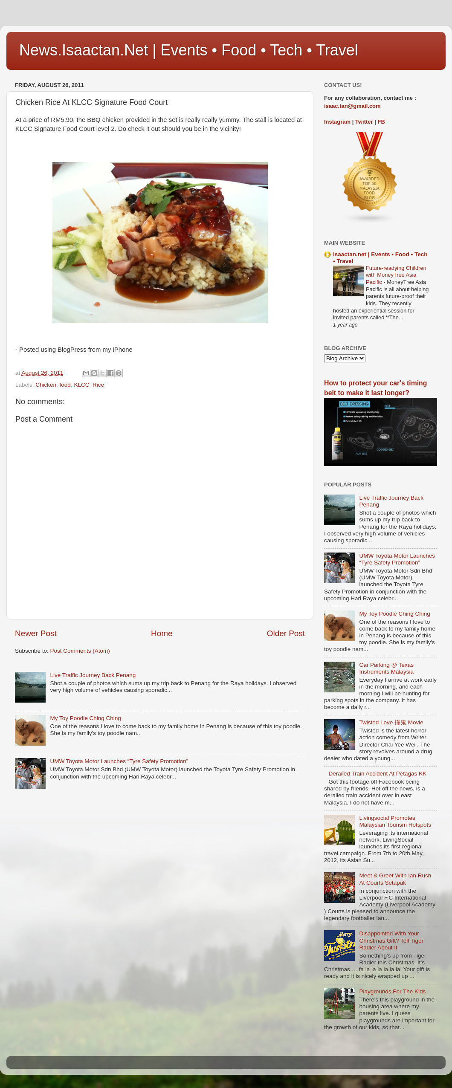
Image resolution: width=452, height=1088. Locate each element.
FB (381, 122)
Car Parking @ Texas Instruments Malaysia (386, 668)
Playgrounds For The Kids (392, 991)
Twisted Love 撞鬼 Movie (391, 722)
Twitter (364, 122)
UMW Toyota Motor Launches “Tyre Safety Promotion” (119, 761)
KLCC (81, 385)
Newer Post (36, 633)
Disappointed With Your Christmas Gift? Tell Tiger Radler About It (391, 940)
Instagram (337, 122)
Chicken (45, 385)
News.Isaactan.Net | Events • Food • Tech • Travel (188, 50)
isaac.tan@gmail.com (352, 106)
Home (161, 633)
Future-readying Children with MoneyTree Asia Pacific (396, 275)
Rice (98, 385)
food (65, 385)
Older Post (286, 633)
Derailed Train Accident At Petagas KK (377, 773)
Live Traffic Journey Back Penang (93, 675)
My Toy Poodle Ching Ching (85, 718)
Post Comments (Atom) (80, 651)
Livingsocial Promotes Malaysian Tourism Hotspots (395, 821)
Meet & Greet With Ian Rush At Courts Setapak (395, 878)
